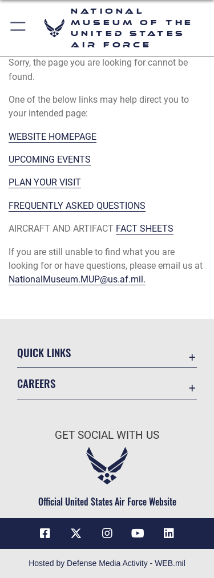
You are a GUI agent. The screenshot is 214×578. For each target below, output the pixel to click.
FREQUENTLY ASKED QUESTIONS (77, 205)
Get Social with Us (107, 435)
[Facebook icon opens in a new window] (45, 533)
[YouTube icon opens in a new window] (138, 533)
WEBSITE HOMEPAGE (52, 136)
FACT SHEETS (144, 228)
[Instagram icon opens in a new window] (107, 533)
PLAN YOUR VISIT (45, 182)
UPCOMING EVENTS (50, 159)
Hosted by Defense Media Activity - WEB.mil (107, 563)
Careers (36, 383)
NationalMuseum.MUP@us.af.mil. (77, 279)
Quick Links (44, 352)
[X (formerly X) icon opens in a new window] (75, 533)
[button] (18, 28)
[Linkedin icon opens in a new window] (168, 533)
